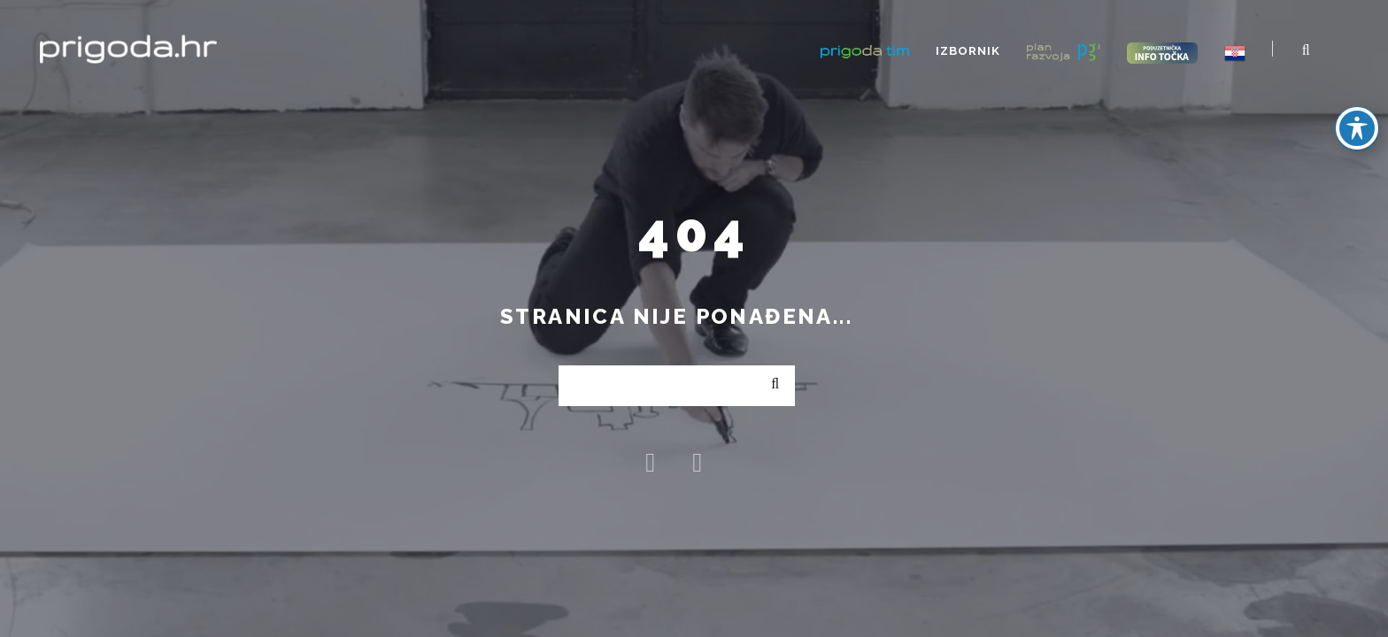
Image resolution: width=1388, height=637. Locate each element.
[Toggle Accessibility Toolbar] (1357, 128)
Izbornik (968, 51)
